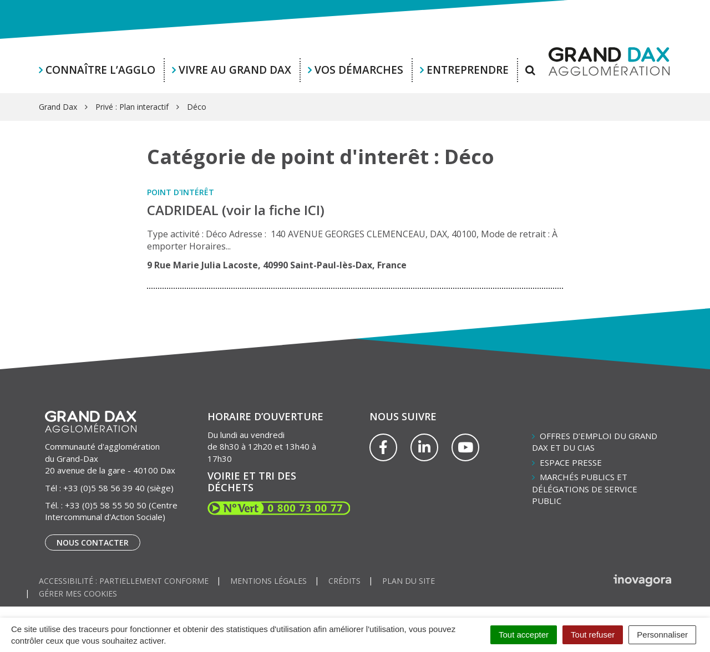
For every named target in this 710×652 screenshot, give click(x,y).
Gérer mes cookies (78, 593)
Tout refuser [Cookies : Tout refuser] (593, 634)
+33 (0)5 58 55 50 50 (105, 505)
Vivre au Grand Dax (235, 70)
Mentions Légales (268, 580)
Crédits (344, 580)
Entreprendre (468, 70)
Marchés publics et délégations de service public (584, 488)
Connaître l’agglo (100, 70)
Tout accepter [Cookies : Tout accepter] (524, 634)
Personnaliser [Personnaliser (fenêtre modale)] (662, 634)
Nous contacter (93, 542)
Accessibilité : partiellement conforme (124, 580)
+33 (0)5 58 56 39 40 (104, 487)
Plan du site (408, 580)
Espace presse (571, 462)
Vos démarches (359, 70)
